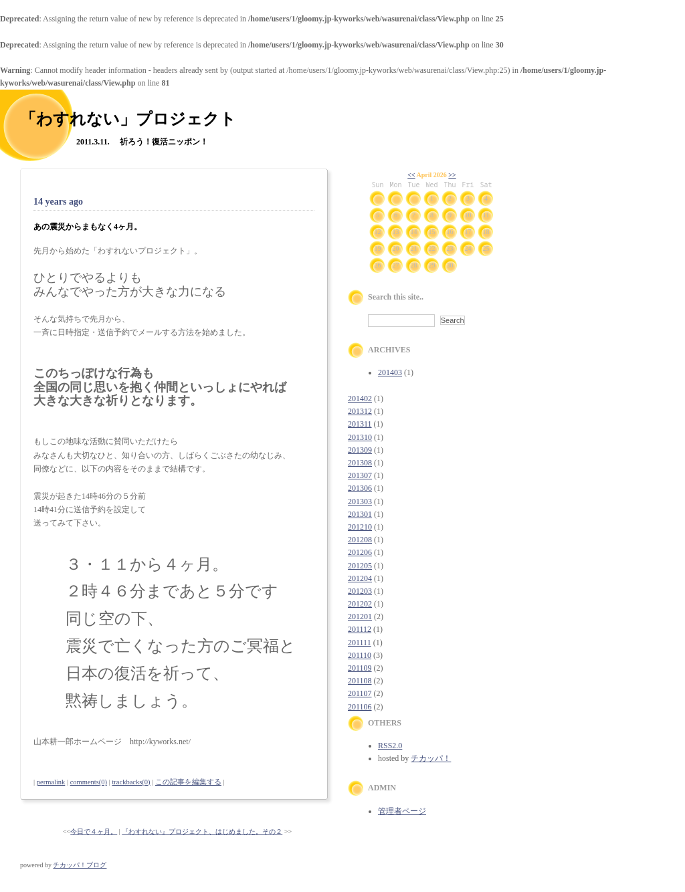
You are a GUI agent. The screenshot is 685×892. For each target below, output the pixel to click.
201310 (360, 437)
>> (452, 175)
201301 (360, 514)
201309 (360, 450)
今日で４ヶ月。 (93, 831)
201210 (360, 527)
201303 (360, 501)
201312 (360, 411)
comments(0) (88, 782)
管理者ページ (402, 811)
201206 (360, 552)
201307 (360, 475)
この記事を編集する (188, 782)
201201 (360, 616)
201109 (360, 668)
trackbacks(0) (131, 782)
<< (411, 175)
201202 (360, 603)
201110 (359, 655)
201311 (360, 424)
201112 (359, 629)
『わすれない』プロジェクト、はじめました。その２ (202, 831)
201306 (360, 488)
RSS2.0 (390, 745)
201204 (360, 578)
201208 (360, 539)
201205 (360, 565)
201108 (360, 680)
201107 (360, 693)
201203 (360, 591)
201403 (390, 372)
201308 (360, 462)
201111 (359, 642)
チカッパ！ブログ (79, 865)
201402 (360, 398)
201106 (360, 706)
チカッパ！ (431, 758)
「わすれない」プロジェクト (128, 119)
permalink (51, 782)
